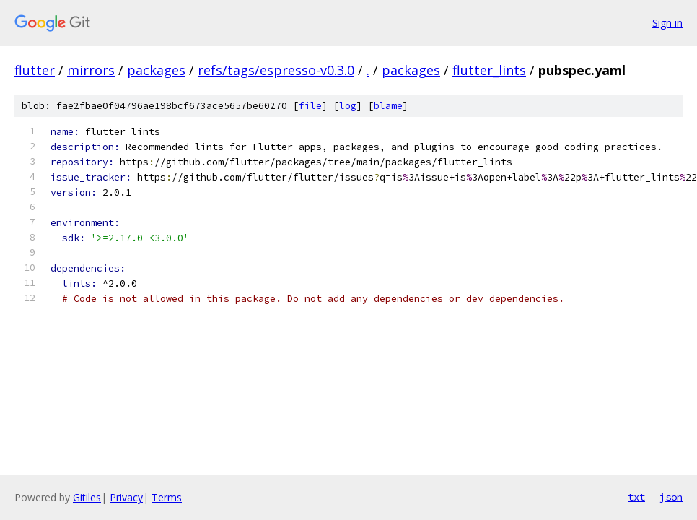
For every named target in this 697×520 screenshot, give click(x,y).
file (310, 106)
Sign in (667, 23)
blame (388, 106)
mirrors (91, 70)
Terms (167, 497)
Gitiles (87, 497)
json (671, 496)
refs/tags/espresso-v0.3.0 (276, 70)
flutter (34, 70)
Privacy (126, 497)
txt (636, 496)
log (347, 106)
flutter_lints (489, 70)
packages (156, 70)
